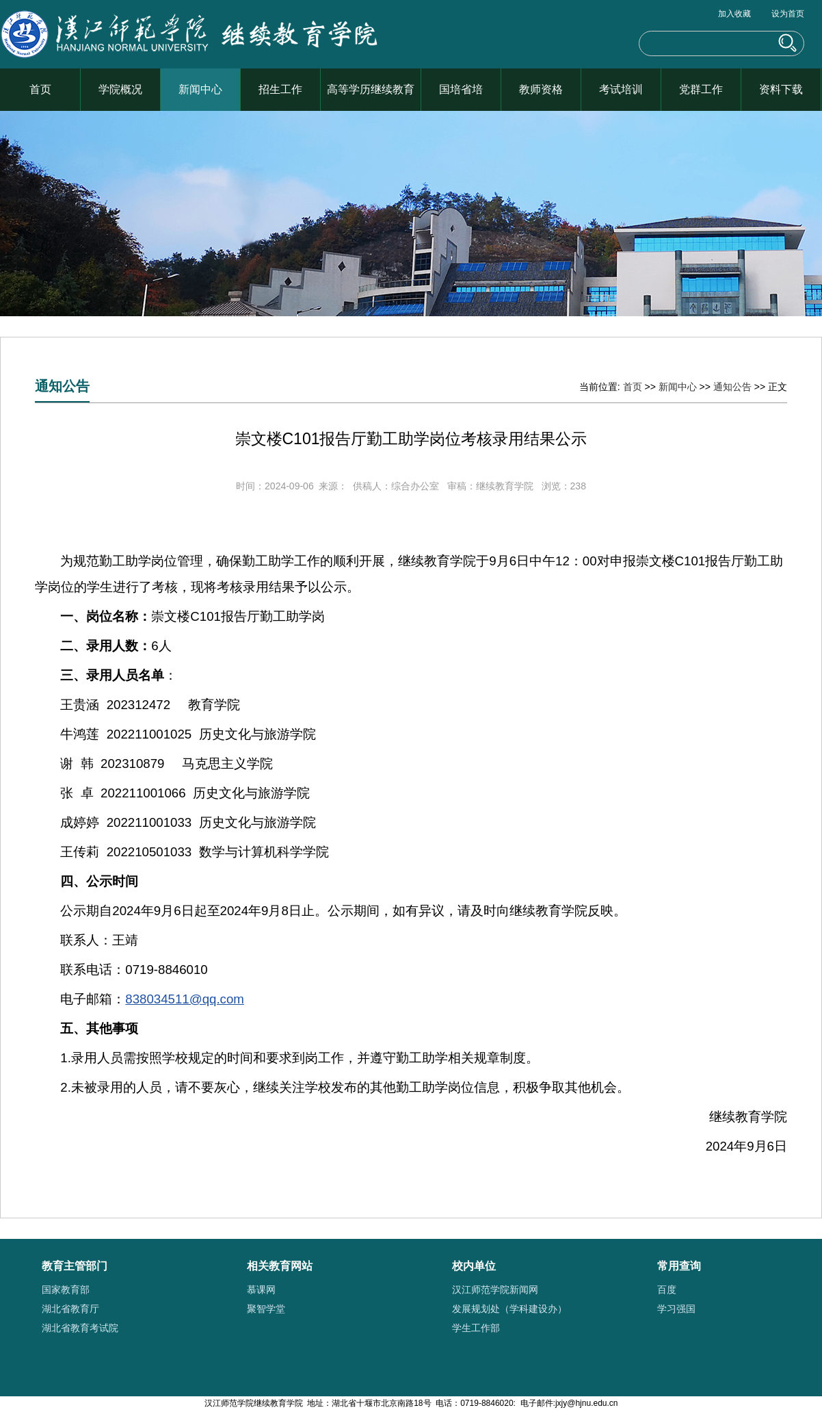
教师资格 (541, 89)
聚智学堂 (266, 1308)
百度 (666, 1289)
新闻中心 (200, 89)
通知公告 (732, 386)
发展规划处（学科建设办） (509, 1308)
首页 (40, 89)
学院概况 (120, 89)
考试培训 (621, 89)
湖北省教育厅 (70, 1308)
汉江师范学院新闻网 (495, 1289)
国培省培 (461, 89)
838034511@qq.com (184, 999)
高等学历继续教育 (370, 89)
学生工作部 (476, 1327)
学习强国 (676, 1308)
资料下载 (781, 89)
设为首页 (787, 13)
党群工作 (701, 89)
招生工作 (280, 89)
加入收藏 (734, 13)
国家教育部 (66, 1289)
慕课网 (261, 1289)
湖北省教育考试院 (80, 1327)
